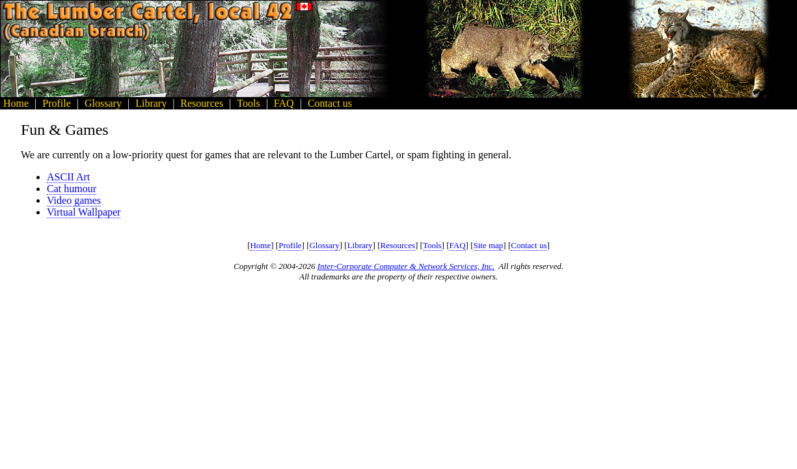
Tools (432, 245)
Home (260, 245)
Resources (398, 245)
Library (360, 245)
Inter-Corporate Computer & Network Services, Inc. (405, 266)
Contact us (529, 245)
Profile (289, 245)
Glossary (324, 245)
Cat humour (71, 188)
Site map (489, 245)
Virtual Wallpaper (83, 212)
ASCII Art (68, 176)
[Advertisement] (738, 49)
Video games (74, 200)
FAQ (458, 245)
